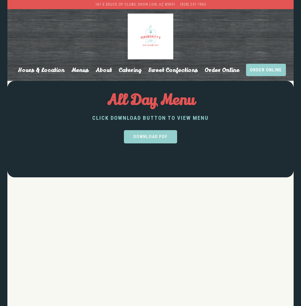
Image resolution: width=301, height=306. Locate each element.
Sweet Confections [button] (173, 70)
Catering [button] (130, 70)
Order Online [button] (222, 70)
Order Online (266, 70)
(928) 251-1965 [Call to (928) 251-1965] (193, 4)
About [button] (104, 70)
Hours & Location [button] (41, 70)
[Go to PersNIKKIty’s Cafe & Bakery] (135, 4)
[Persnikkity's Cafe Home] (151, 36)
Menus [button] (80, 70)
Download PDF (150, 136)
